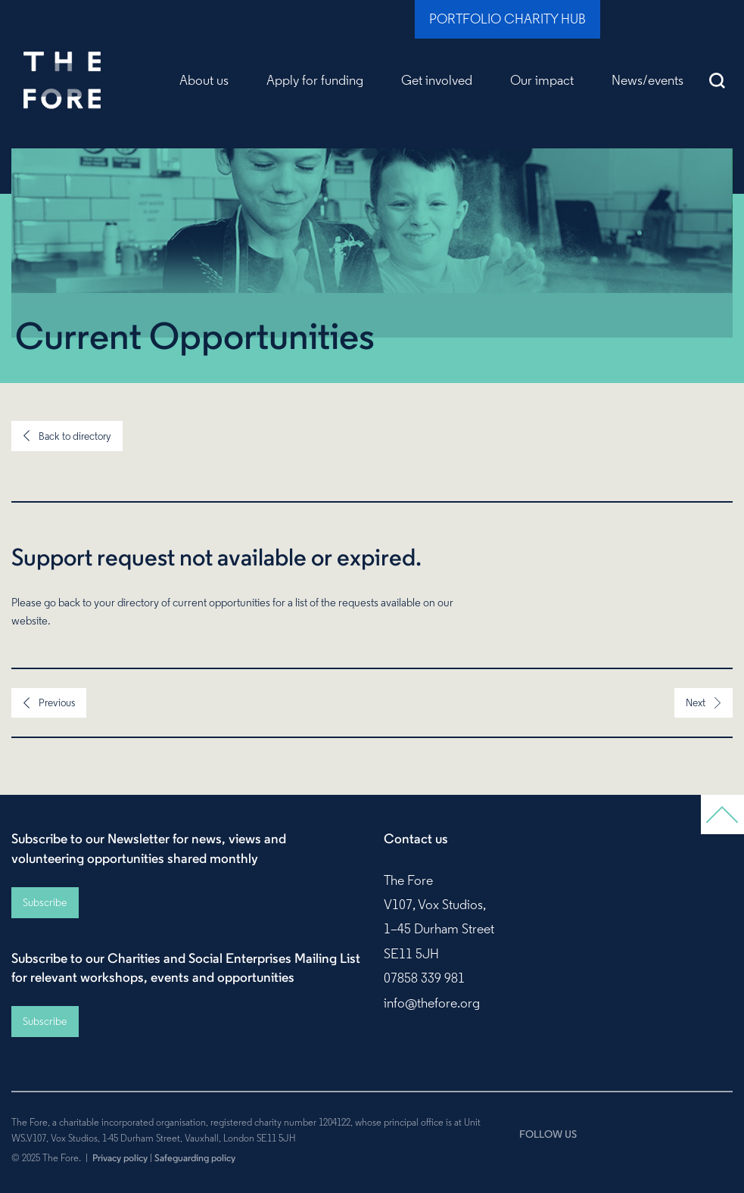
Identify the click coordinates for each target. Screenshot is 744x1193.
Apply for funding (314, 80)
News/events (647, 80)
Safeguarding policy (194, 1157)
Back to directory (75, 436)
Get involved (436, 80)
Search (717, 80)
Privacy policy (120, 1157)
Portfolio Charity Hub (507, 19)
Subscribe (45, 902)
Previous (57, 702)
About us (204, 80)
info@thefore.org (432, 1003)
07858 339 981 (424, 978)
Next (695, 702)
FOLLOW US (548, 1134)
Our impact (542, 80)
